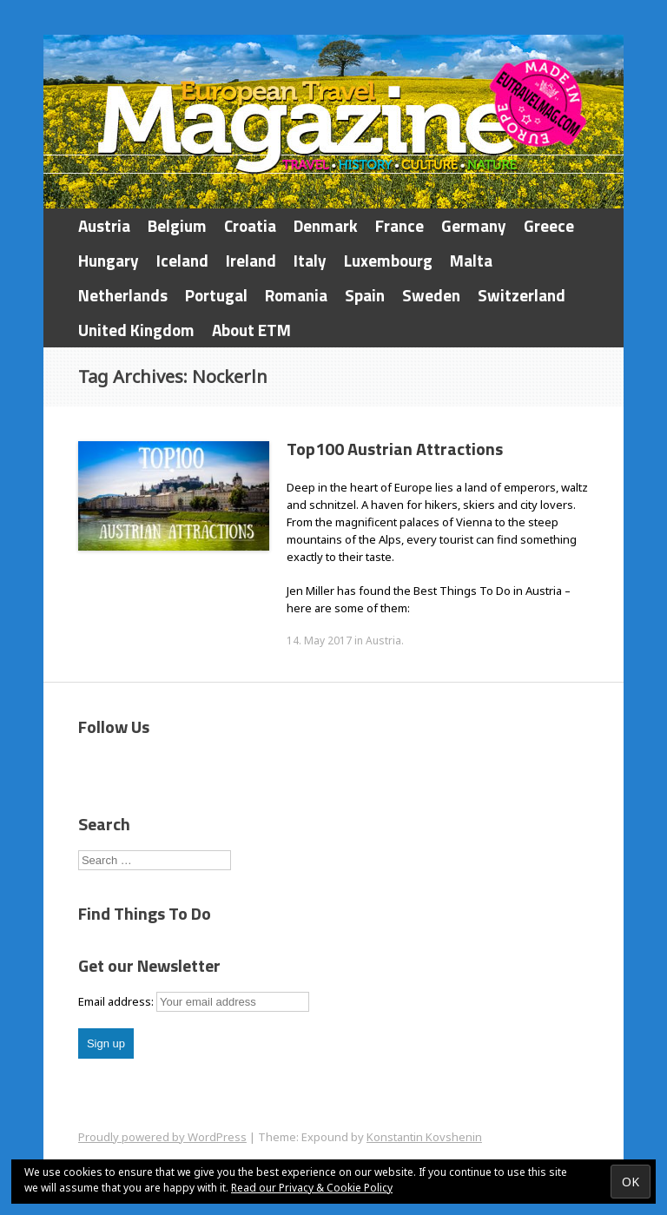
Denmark (326, 225)
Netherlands (123, 294)
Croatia (250, 225)
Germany (473, 225)
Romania (296, 294)
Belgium (177, 225)
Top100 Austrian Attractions (395, 448)
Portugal (216, 294)
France (399, 225)
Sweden (431, 294)
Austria (104, 225)
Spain (365, 294)
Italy (310, 260)
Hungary (108, 260)
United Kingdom (136, 329)
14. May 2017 (319, 640)
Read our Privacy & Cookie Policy (312, 1187)
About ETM (251, 329)
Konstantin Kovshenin (424, 1137)
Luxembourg (388, 260)
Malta (471, 260)
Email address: (117, 1001)
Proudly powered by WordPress (162, 1137)
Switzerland (521, 294)
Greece (549, 225)
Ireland (251, 260)
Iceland (182, 260)
